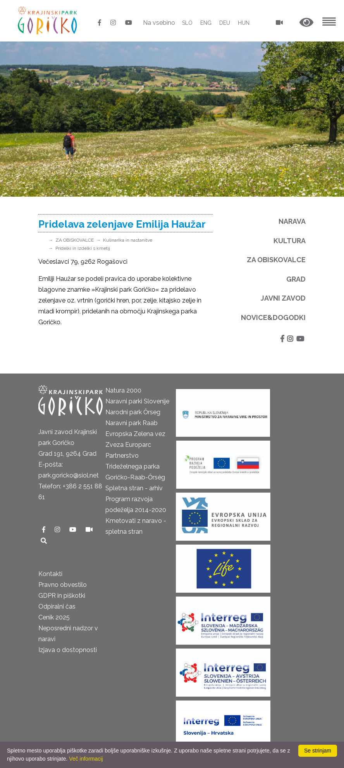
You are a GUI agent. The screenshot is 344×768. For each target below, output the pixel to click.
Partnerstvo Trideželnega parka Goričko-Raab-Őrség (135, 466)
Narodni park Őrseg (132, 412)
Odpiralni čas (57, 606)
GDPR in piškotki (61, 595)
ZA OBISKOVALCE (74, 240)
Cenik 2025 (54, 617)
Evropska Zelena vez (135, 434)
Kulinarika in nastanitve (127, 240)
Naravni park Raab (131, 423)
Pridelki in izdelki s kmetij (82, 248)
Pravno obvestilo (62, 584)
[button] (306, 22)
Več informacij (86, 759)
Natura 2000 (123, 390)
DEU (224, 23)
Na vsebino (159, 22)
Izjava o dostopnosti (67, 650)
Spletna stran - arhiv (134, 488)
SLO (187, 23)
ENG (206, 23)
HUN (243, 23)
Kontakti (50, 574)
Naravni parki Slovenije (137, 401)
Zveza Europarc (128, 444)
